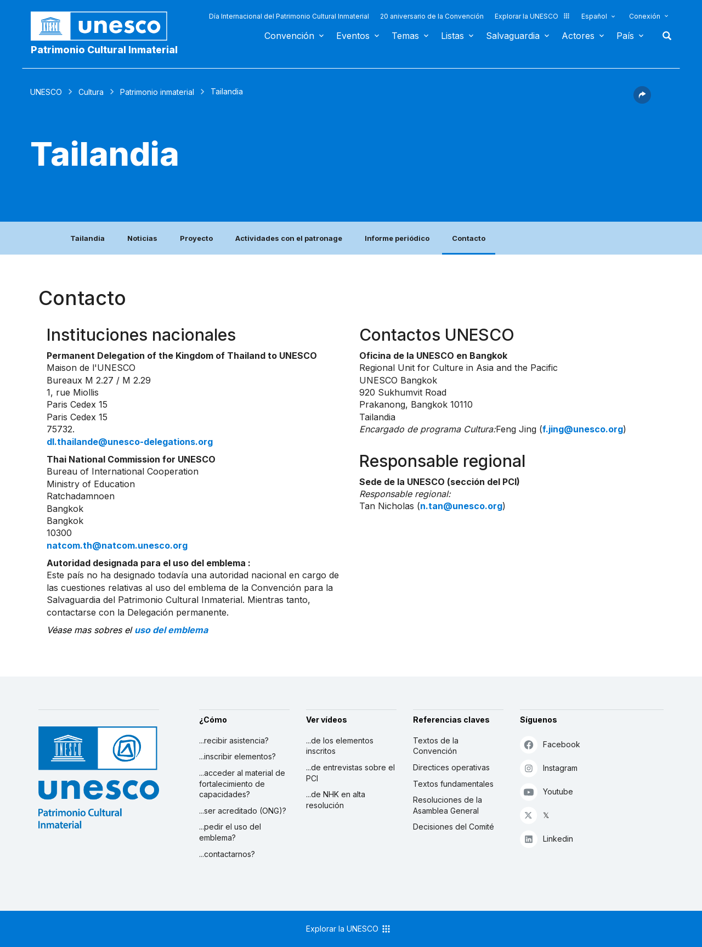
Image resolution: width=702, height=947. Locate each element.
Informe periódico (397, 238)
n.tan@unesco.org (461, 505)
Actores (578, 35)
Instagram (549, 767)
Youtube (546, 791)
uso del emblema (171, 629)
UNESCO (46, 92)
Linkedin (546, 838)
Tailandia (87, 238)
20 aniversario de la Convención (432, 16)
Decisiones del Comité (453, 826)
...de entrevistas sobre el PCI (350, 773)
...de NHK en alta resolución (335, 800)
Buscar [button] (663, 35)
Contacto (468, 238)
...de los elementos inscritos (339, 746)
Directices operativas (451, 767)
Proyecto (196, 238)
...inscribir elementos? (237, 756)
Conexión (644, 16)
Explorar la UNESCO (532, 16)
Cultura (91, 92)
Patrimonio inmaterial (157, 92)
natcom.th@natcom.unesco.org (117, 545)
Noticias (142, 238)
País (625, 35)
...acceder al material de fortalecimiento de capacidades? (242, 783)
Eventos (353, 35)
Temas (405, 35)
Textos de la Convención (435, 746)
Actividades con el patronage (288, 238)
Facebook (550, 744)
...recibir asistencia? (234, 740)
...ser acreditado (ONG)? (242, 810)
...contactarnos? (227, 854)
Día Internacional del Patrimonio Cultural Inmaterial (289, 16)
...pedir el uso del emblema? (230, 832)
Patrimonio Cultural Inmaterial (104, 49)
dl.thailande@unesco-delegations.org (130, 441)
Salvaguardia (513, 35)
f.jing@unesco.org (582, 429)
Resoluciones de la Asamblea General (447, 805)
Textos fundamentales (453, 783)
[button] (642, 100)
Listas (452, 35)
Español (594, 16)
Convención (289, 35)
